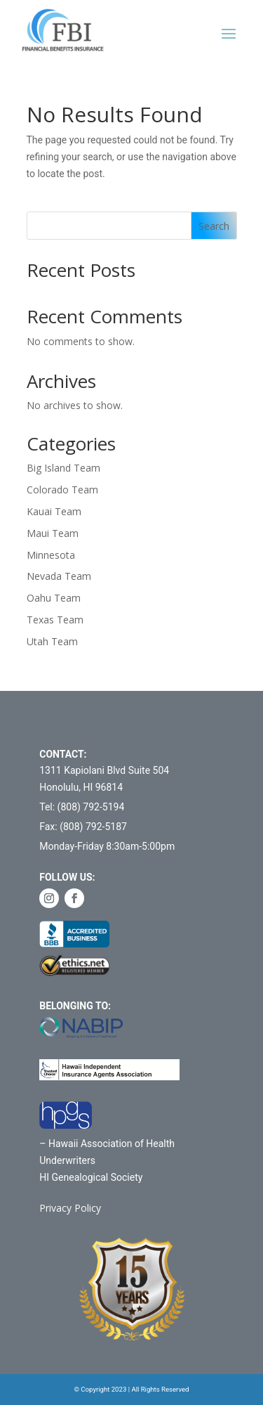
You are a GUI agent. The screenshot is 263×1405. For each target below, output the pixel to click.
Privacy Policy (70, 1208)
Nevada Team (59, 576)
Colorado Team (62, 489)
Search (213, 226)
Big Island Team (63, 467)
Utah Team (52, 641)
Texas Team (55, 619)
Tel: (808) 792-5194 (81, 806)
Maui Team (53, 533)
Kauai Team (54, 511)
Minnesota (51, 555)
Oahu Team (54, 597)
